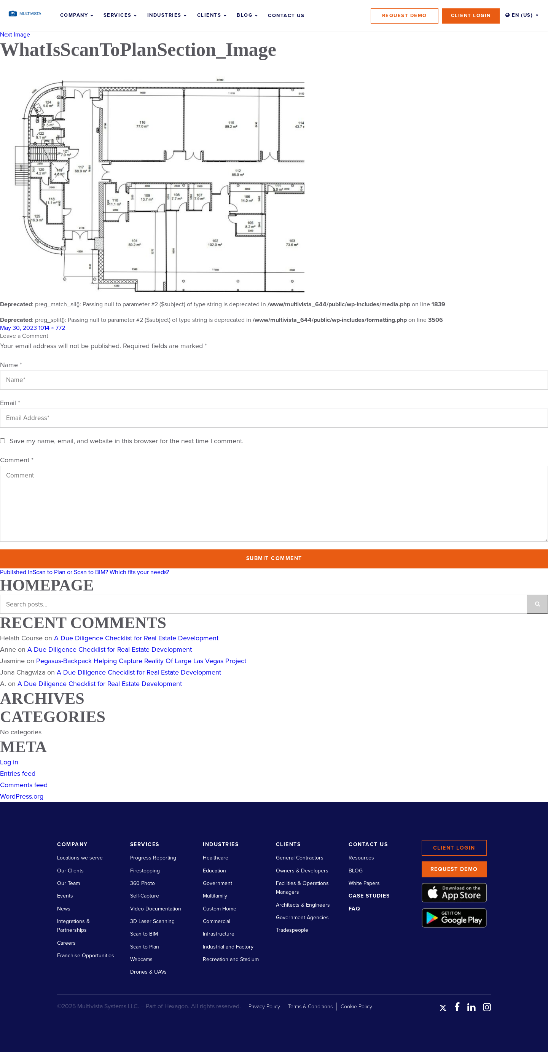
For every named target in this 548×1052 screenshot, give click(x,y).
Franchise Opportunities (85, 955)
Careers (66, 943)
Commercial (216, 921)
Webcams (141, 959)
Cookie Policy (356, 1006)
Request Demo (404, 16)
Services (118, 15)
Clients (209, 15)
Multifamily (215, 896)
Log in (9, 762)
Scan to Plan (144, 947)
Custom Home (219, 909)
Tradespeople (292, 930)
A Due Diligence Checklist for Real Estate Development (136, 638)
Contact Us (286, 16)
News (63, 909)
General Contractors (299, 858)
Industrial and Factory (228, 947)
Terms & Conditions (310, 1006)
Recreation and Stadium (231, 959)
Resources (361, 858)
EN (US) (519, 15)
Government (217, 883)
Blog (244, 15)
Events (65, 896)
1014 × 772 (51, 328)
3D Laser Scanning (152, 921)
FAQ (354, 909)
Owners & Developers (302, 870)
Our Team (68, 883)
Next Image (15, 34)
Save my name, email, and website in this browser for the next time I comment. (127, 441)
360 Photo (142, 883)
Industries (164, 15)
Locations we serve (80, 858)
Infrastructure (218, 934)
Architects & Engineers (303, 905)
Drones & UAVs (148, 972)
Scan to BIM (144, 934)
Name (11, 365)
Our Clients (70, 870)
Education (214, 870)
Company (74, 15)
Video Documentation (155, 909)
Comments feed (24, 785)
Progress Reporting (153, 858)
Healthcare (215, 858)
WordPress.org (21, 796)
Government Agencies (302, 917)
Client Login (471, 16)
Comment (16, 460)
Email (10, 403)
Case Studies (369, 896)
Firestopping (145, 870)
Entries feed (17, 773)
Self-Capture (144, 896)
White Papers (364, 883)
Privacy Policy (264, 1006)
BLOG (356, 870)
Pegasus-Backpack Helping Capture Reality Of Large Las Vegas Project (141, 661)
